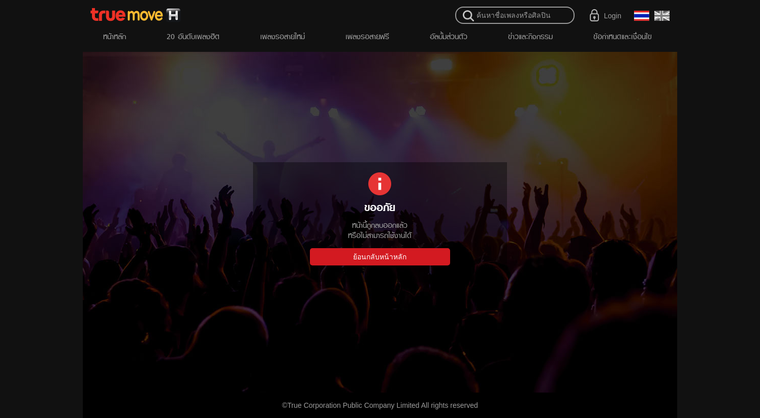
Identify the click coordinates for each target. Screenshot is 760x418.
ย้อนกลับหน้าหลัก (379, 257)
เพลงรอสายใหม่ (282, 36)
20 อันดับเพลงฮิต (193, 36)
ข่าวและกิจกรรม (530, 36)
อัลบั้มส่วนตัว (448, 36)
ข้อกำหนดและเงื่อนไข (622, 36)
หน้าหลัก (114, 36)
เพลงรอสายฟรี (367, 36)
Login (612, 16)
